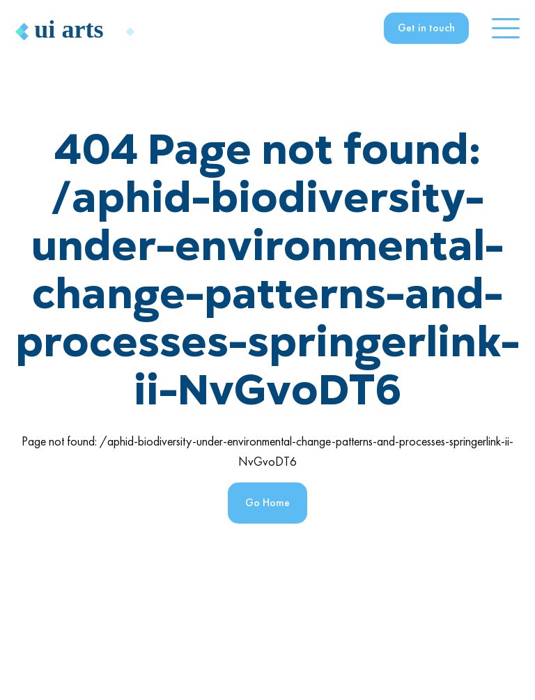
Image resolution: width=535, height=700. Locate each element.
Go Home (267, 502)
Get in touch (426, 27)
